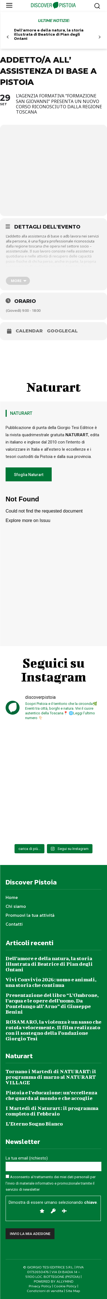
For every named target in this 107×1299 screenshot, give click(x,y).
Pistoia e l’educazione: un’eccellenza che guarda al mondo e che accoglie (51, 1095)
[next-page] (99, 37)
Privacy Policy (40, 1286)
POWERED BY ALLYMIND (53, 1281)
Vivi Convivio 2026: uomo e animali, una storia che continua (51, 982)
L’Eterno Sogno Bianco (34, 1124)
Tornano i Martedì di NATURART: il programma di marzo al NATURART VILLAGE (51, 1076)
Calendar (29, 331)
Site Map (73, 1290)
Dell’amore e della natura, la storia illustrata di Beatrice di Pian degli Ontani (49, 34)
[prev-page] (7, 37)
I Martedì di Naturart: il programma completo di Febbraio (52, 1111)
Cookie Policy (65, 1286)
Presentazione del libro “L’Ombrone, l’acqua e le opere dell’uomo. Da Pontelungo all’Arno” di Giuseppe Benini (52, 1003)
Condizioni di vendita (45, 1290)
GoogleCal (62, 331)
